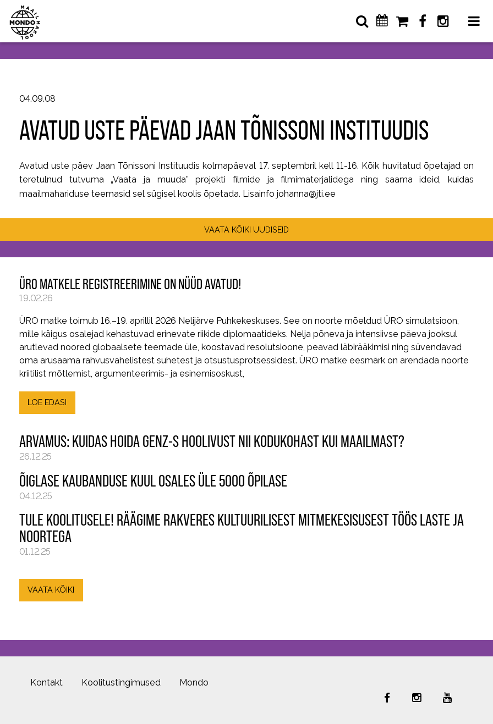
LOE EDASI (47, 402)
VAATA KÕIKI (51, 589)
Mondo (194, 682)
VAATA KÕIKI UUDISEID (246, 229)
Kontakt (46, 682)
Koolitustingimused (121, 682)
